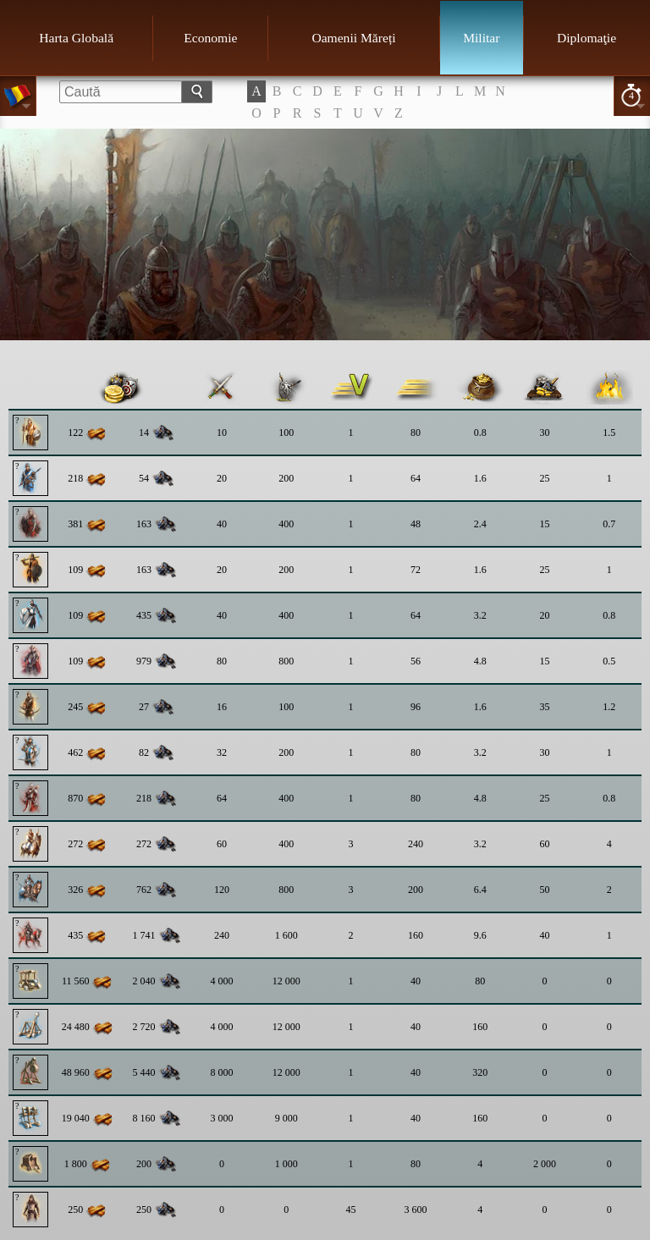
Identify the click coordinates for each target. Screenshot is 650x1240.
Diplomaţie (586, 37)
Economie (210, 37)
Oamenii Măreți (353, 37)
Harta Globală (76, 37)
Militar (481, 37)
